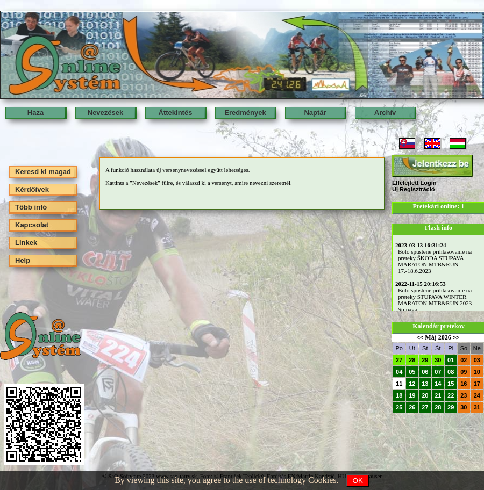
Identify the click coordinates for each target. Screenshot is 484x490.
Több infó (31, 207)
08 (450, 372)
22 (450, 395)
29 (425, 360)
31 (477, 407)
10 (477, 372)
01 (450, 360)
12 (412, 383)
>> (456, 337)
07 (438, 372)
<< (419, 337)
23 (463, 395)
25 (399, 407)
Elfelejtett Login (414, 182)
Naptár (315, 113)
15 (450, 383)
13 (425, 383)
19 (412, 395)
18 (399, 395)
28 (412, 360)
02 (463, 360)
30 (438, 360)
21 (438, 395)
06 (425, 372)
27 (399, 360)
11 (399, 383)
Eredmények (245, 113)
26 (412, 407)
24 (477, 395)
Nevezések (106, 113)
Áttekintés (176, 113)
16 (463, 383)
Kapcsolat (31, 225)
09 (463, 372)
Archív (385, 113)
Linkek (26, 243)
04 (399, 372)
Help (22, 260)
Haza (35, 113)
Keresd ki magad (43, 172)
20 (425, 395)
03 (477, 360)
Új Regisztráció (413, 189)
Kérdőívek (32, 189)
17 (477, 383)
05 (412, 372)
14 (438, 383)
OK (358, 481)
